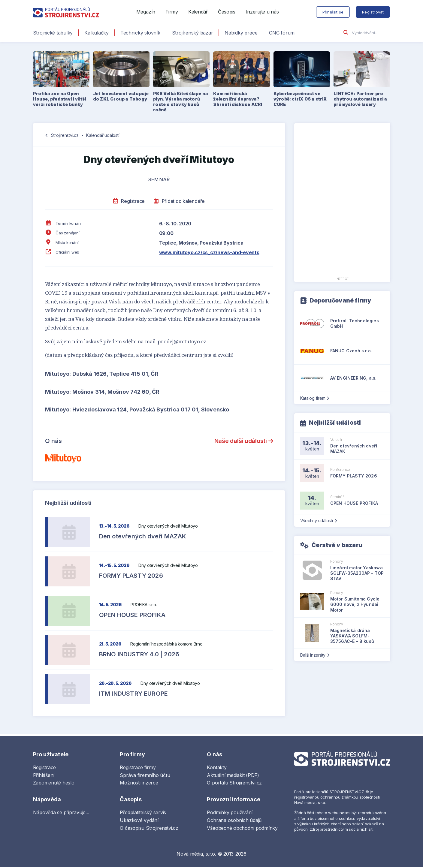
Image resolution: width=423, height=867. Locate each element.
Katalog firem (314, 398)
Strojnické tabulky (53, 33)
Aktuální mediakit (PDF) (233, 775)
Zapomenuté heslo (53, 783)
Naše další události (243, 440)
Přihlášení (44, 775)
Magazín (145, 12)
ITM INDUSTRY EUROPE (133, 693)
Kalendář (198, 12)
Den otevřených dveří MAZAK (142, 536)
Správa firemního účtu (145, 775)
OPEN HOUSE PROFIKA (132, 615)
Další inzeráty (314, 655)
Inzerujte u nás (262, 12)
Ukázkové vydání (139, 820)
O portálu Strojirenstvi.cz (234, 783)
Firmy (171, 12)
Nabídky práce (241, 33)
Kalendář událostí (102, 135)
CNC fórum (282, 33)
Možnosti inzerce (139, 783)
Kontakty (216, 767)
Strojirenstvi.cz (65, 135)
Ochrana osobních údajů (234, 820)
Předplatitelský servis (143, 812)
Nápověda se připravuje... (61, 812)
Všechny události (318, 520)
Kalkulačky (96, 33)
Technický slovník (140, 33)
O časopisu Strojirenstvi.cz (149, 828)
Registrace (129, 201)
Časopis (226, 12)
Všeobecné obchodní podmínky (242, 828)
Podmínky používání (229, 812)
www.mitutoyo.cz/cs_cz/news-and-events (209, 252)
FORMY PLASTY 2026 (131, 575)
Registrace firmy (138, 767)
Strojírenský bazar (192, 33)
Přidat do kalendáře (179, 201)
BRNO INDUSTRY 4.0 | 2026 (139, 654)
